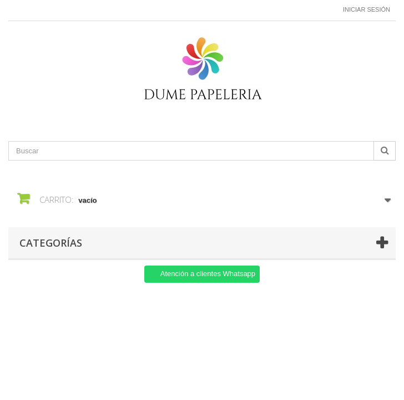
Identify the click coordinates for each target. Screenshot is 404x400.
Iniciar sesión (366, 9)
